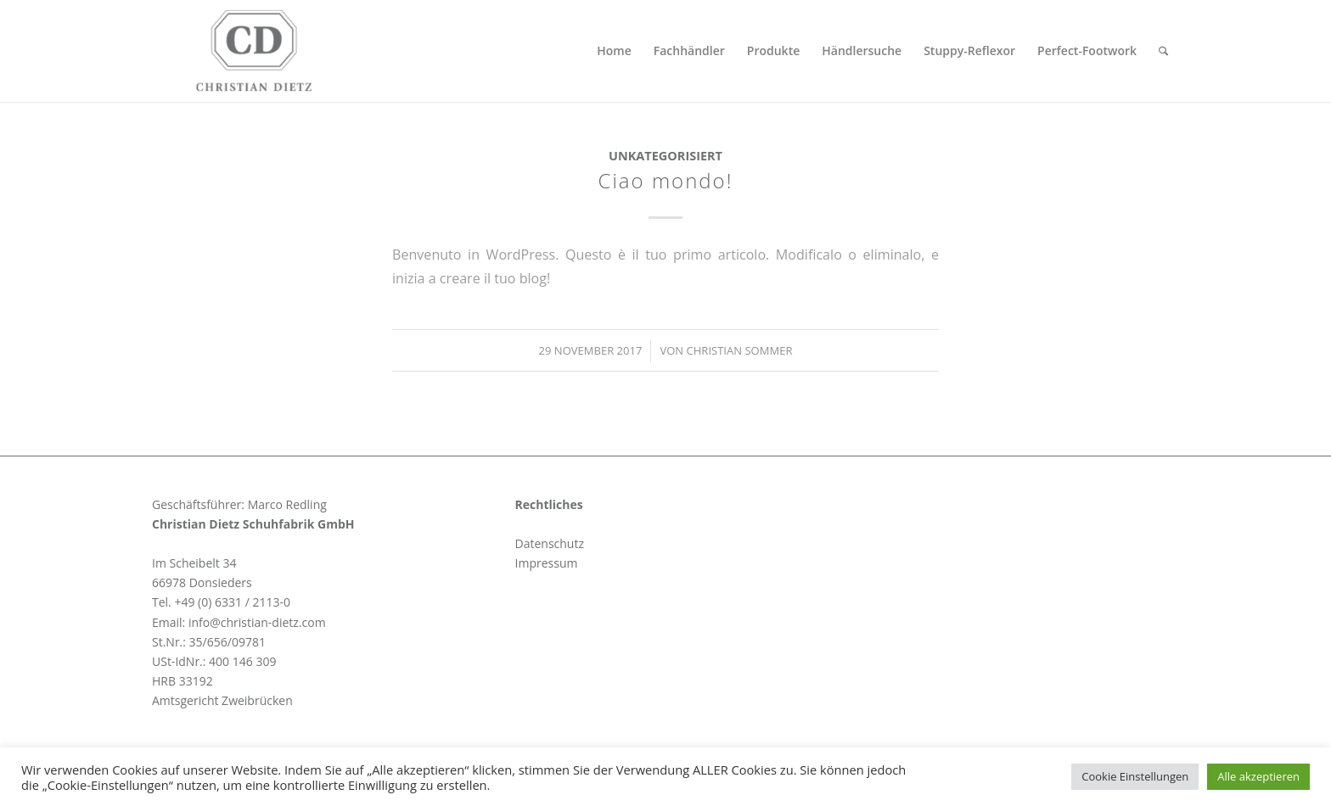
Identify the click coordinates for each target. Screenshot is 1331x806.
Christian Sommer (740, 350)
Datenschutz (549, 543)
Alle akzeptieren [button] (1258, 776)
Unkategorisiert (665, 156)
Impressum (546, 563)
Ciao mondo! (665, 180)
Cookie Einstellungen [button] (1134, 776)
